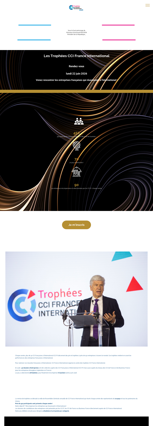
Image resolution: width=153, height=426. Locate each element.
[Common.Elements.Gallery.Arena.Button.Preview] (76, 299)
